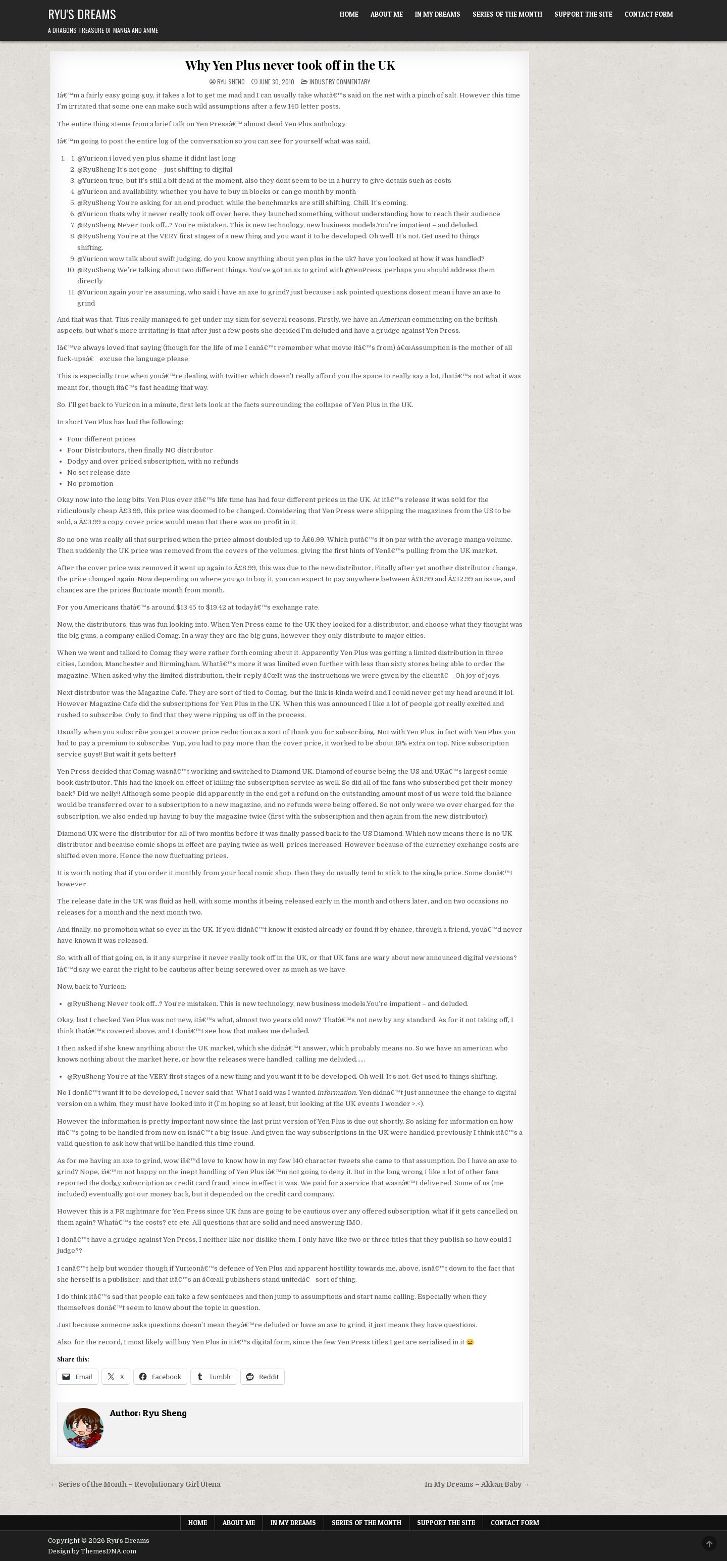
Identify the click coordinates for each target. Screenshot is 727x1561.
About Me (387, 14)
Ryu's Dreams (82, 14)
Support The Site (583, 14)
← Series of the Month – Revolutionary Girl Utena (135, 1484)
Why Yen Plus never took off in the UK (290, 65)
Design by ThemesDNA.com (92, 1551)
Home (349, 14)
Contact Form (649, 14)
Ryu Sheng (231, 82)
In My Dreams (437, 14)
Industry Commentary (339, 81)
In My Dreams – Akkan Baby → (477, 1484)
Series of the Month (507, 14)
